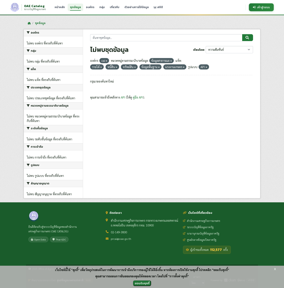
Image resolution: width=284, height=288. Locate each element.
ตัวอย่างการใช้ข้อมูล (136, 7)
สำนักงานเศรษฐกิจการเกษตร (201, 220)
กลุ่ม (102, 7)
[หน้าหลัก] (29, 23)
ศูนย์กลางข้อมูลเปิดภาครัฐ (199, 239)
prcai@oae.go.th (121, 238)
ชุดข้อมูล (75, 7)
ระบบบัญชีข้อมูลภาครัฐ (198, 227)
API (123, 97)
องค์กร (90, 7)
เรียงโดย (198, 50)
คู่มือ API (138, 97)
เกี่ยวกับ (114, 7)
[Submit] (247, 37)
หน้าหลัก (60, 7)
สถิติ (158, 7)
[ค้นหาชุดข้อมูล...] (166, 37)
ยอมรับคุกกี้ (142, 283)
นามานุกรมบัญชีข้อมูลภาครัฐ (201, 233)
